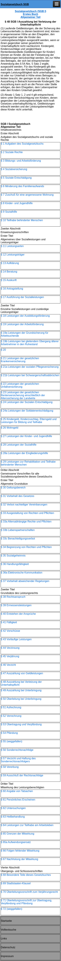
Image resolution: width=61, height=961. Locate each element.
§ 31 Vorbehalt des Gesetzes (17, 496)
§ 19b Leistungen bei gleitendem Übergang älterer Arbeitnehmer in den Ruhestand (30, 343)
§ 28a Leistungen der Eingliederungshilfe (24, 453)
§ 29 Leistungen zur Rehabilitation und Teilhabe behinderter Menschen (28, 463)
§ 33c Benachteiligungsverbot (18, 538)
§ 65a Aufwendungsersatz (16, 842)
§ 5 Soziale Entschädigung (16, 177)
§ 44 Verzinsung (10, 647)
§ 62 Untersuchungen (13, 808)
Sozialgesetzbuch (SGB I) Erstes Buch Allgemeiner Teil (30, 14)
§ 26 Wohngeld (9, 427)
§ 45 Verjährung (10, 656)
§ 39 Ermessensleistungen (16, 605)
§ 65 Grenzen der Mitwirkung (17, 833)
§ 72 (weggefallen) (11, 909)
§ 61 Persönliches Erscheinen (18, 799)
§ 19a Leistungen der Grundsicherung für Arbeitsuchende (24, 334)
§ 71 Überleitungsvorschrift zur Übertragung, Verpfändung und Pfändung (26, 902)
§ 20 (3, 349)
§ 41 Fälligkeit (9, 622)
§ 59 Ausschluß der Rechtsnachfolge (22, 775)
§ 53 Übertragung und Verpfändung (21, 724)
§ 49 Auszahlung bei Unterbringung (21, 690)
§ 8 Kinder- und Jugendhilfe (17, 203)
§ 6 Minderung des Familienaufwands (22, 186)
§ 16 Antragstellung (12, 288)
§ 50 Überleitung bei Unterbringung (21, 698)
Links (4, 938)
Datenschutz (8, 947)
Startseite (6, 920)
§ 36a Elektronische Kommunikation (21, 572)
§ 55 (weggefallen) (11, 741)
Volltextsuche (8, 929)
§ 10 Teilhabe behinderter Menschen (22, 220)
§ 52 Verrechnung (11, 715)
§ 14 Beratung (9, 271)
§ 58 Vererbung (10, 767)
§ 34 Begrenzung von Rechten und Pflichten (26, 547)
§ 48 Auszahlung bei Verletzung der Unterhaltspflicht (21, 683)
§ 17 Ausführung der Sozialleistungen (22, 297)
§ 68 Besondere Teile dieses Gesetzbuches (26, 874)
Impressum (7, 956)
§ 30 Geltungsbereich (13, 487)
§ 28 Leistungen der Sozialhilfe (18, 444)
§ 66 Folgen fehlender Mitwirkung (20, 850)
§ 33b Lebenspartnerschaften (18, 530)
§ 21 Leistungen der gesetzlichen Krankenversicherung (20, 360)
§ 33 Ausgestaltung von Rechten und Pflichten (27, 513)
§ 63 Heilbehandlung (13, 816)
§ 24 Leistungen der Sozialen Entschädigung (27, 402)
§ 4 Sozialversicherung (14, 169)
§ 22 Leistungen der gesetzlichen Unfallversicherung (20, 385)
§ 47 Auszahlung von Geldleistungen (22, 673)
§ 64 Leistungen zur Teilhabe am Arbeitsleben (27, 825)
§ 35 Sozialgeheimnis (13, 555)
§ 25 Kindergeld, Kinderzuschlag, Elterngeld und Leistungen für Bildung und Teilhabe (28, 420)
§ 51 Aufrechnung (11, 707)
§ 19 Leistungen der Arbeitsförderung (22, 324)
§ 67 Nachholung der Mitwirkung (19, 859)
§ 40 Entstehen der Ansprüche (18, 613)
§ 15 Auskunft (9, 280)
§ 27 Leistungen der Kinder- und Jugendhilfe (26, 436)
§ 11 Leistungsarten (12, 246)
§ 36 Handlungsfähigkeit (15, 564)
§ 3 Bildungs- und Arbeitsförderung (21, 160)
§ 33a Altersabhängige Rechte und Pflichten (26, 521)
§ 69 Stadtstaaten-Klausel (16, 883)
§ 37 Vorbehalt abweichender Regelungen (25, 581)
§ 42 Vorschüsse (10, 630)
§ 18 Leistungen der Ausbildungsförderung (25, 315)
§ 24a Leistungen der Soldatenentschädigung (27, 410)
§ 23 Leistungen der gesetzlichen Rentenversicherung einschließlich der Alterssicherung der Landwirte (23, 395)
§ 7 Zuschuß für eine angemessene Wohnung (27, 194)
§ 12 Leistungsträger (13, 254)
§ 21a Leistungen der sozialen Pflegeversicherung (30, 366)
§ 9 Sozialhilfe (9, 211)
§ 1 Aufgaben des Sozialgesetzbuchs (22, 143)
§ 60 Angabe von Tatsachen (17, 791)
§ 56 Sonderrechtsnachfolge (17, 750)
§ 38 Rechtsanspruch (13, 596)
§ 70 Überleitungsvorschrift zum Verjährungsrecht (29, 891)
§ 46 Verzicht (8, 664)
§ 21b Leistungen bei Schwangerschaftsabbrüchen (30, 375)
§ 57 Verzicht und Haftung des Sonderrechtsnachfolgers (18, 760)
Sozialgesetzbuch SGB (15, 4)
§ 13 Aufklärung (10, 263)
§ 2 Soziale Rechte (12, 152)
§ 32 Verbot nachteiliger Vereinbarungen (24, 504)
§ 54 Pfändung (9, 733)
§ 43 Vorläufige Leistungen (16, 639)
